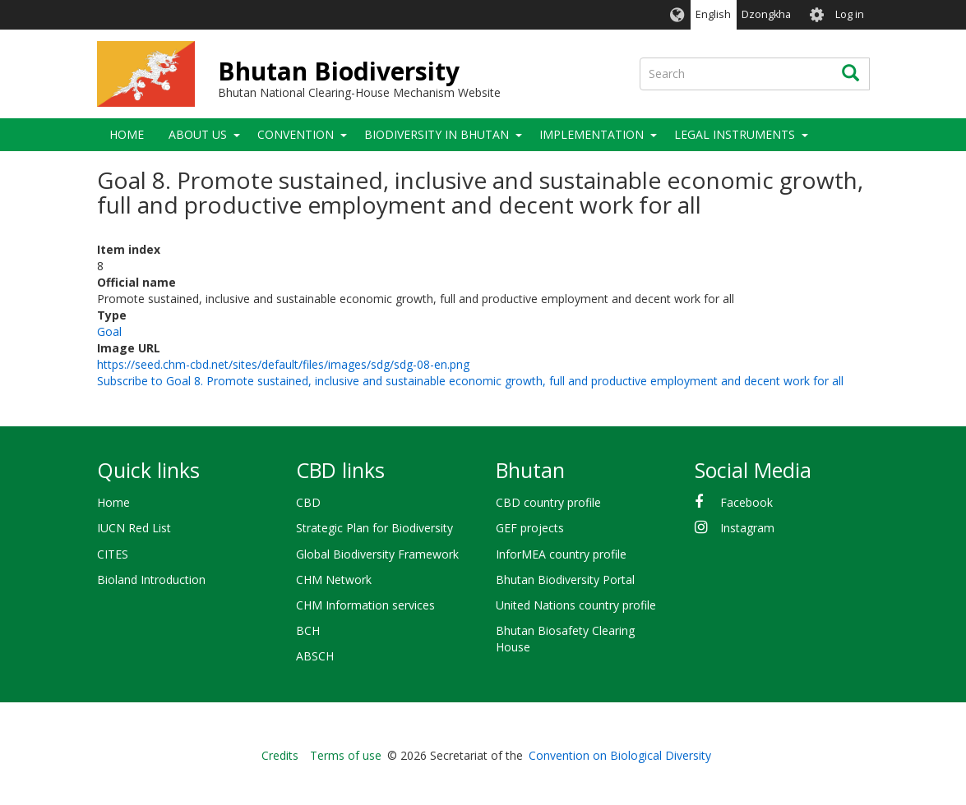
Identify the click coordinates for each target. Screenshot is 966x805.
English (713, 14)
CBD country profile (548, 502)
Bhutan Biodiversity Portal (565, 579)
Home (126, 134)
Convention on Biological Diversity (620, 755)
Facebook (746, 502)
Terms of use (345, 755)
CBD (308, 502)
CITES (112, 554)
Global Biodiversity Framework (377, 554)
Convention (295, 134)
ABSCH (315, 656)
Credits (279, 755)
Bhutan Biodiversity (339, 71)
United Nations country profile (576, 605)
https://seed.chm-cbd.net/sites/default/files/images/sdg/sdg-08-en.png (283, 364)
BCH (308, 630)
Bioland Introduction (151, 579)
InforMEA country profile (561, 554)
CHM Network (334, 579)
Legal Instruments (734, 134)
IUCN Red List (134, 528)
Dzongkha (766, 14)
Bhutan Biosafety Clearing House (565, 639)
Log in (849, 14)
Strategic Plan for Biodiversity (374, 528)
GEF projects (530, 528)
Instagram (747, 528)
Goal (109, 331)
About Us (198, 134)
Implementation (591, 134)
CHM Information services (365, 605)
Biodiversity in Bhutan (436, 134)
